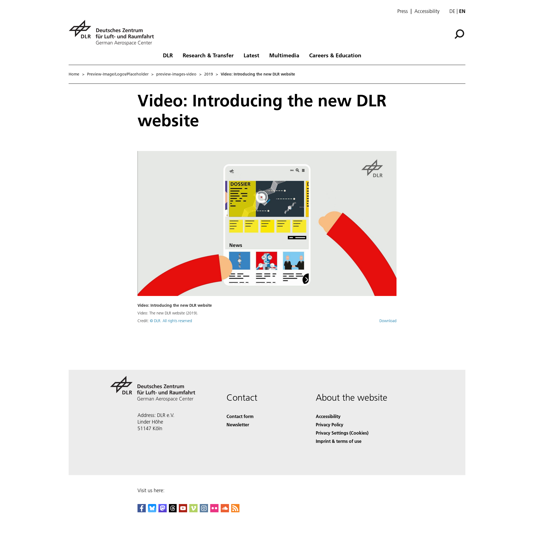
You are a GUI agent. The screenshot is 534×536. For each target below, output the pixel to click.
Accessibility (426, 11)
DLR (168, 55)
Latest (251, 55)
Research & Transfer (208, 55)
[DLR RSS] (235, 510)
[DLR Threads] (173, 510)
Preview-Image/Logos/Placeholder (118, 74)
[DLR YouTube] (183, 510)
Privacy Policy (329, 424)
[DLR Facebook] (141, 510)
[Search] (459, 34)
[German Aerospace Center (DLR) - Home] (113, 32)
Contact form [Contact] (239, 416)
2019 (208, 74)
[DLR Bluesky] (152, 510)
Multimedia (284, 55)
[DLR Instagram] (204, 510)
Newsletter (237, 424)
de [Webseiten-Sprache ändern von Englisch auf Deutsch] (452, 11)
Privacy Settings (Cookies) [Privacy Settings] (342, 433)
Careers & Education (335, 55)
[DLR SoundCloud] (225, 510)
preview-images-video (176, 74)
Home (74, 74)
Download (388, 320)
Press (402, 11)
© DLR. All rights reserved (171, 320)
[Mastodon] (162, 510)
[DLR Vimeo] (193, 510)
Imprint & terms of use (339, 441)
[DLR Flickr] (214, 510)
